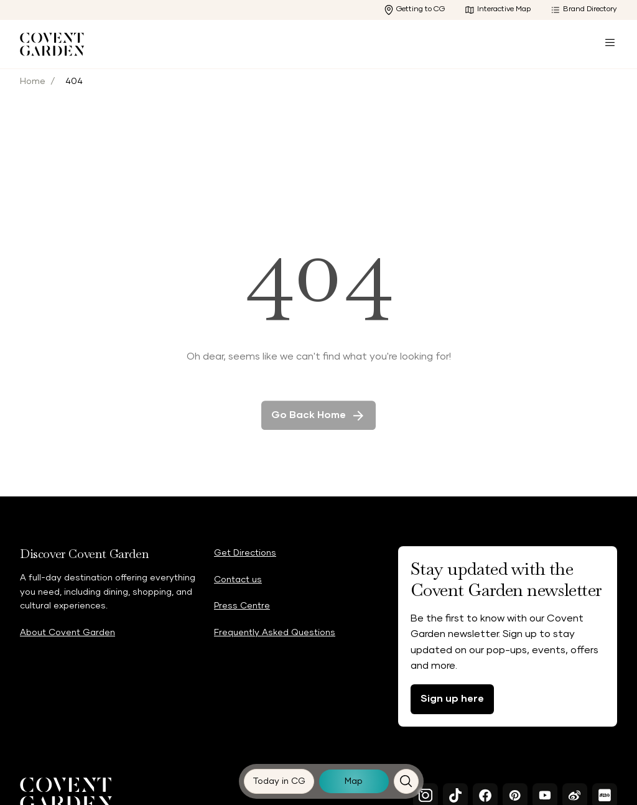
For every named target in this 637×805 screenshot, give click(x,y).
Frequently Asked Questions (274, 632)
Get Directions (245, 553)
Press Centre (242, 606)
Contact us (238, 579)
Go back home (318, 426)
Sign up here (452, 699)
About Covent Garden (67, 632)
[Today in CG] (279, 781)
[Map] (354, 781)
